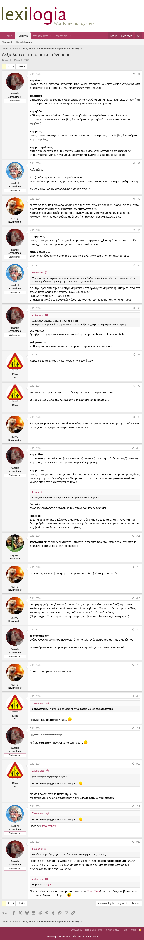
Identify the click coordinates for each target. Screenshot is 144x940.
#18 (138, 763)
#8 (139, 386)
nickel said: (38, 315)
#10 (138, 448)
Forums (23, 35)
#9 (139, 417)
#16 (138, 696)
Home (8, 35)
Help (124, 929)
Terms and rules (93, 929)
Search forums (24, 42)
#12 (138, 567)
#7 (139, 354)
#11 (138, 536)
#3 (139, 199)
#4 (139, 230)
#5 (139, 265)
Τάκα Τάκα (93, 891)
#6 (139, 308)
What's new (40, 35)
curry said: (37, 272)
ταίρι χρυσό (49, 825)
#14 (138, 629)
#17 (138, 728)
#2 (139, 163)
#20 (138, 842)
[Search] (138, 35)
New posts (7, 42)
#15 (138, 665)
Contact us (76, 929)
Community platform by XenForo (72, 937)
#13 (138, 598)
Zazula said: (38, 703)
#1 (139, 74)
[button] (50, 35)
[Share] (134, 74)
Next (20, 66)
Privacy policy (112, 929)
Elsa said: (37, 492)
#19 (138, 806)
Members (61, 35)
